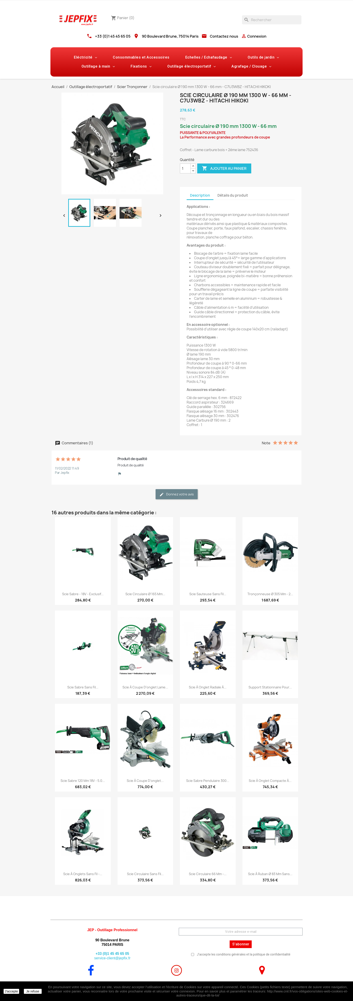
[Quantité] (185, 168)
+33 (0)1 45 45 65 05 (113, 36)
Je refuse (32, 991)
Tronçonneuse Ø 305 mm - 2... (270, 594)
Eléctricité (85, 57)
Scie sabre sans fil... (82, 687)
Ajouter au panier (224, 168)
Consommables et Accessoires (141, 57)
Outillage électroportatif (191, 66)
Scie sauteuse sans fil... (207, 594)
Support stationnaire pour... (270, 687)
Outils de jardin (263, 57)
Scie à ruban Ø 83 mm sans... (270, 874)
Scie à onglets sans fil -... (82, 874)
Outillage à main (98, 66)
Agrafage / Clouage (251, 66)
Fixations (141, 66)
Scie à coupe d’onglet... (145, 781)
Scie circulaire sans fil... (145, 874)
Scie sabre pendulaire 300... (207, 781)
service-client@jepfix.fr (112, 958)
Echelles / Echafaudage (208, 57)
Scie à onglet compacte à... (270, 781)
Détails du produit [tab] (232, 195)
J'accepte (11, 991)
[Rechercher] (271, 19)
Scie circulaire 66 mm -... (207, 874)
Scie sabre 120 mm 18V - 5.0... (83, 781)
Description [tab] (200, 195)
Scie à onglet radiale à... (207, 687)
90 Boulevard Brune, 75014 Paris (170, 36)
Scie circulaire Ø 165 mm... (145, 594)
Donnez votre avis (176, 494)
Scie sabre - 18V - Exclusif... (83, 594)
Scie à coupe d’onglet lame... (145, 687)
